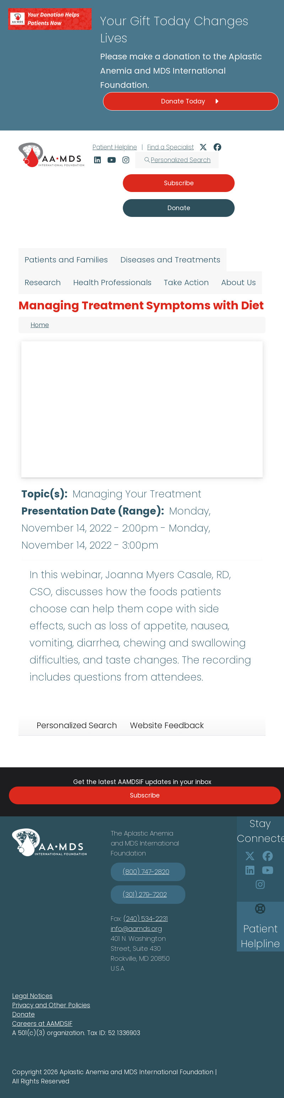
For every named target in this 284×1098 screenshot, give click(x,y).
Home (40, 325)
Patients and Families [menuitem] (66, 259)
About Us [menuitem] (238, 282)
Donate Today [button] (191, 101)
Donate (23, 1014)
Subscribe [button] (179, 183)
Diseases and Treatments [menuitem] (170, 259)
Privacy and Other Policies (51, 1005)
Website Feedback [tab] (167, 725)
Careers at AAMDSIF (42, 1023)
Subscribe (145, 795)
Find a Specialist (170, 147)
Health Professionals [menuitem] (112, 282)
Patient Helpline (115, 147)
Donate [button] (179, 208)
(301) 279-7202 (145, 894)
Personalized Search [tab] (77, 725)
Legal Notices (32, 996)
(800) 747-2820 (146, 871)
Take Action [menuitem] (186, 282)
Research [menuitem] (42, 282)
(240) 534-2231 (146, 918)
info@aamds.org (136, 928)
